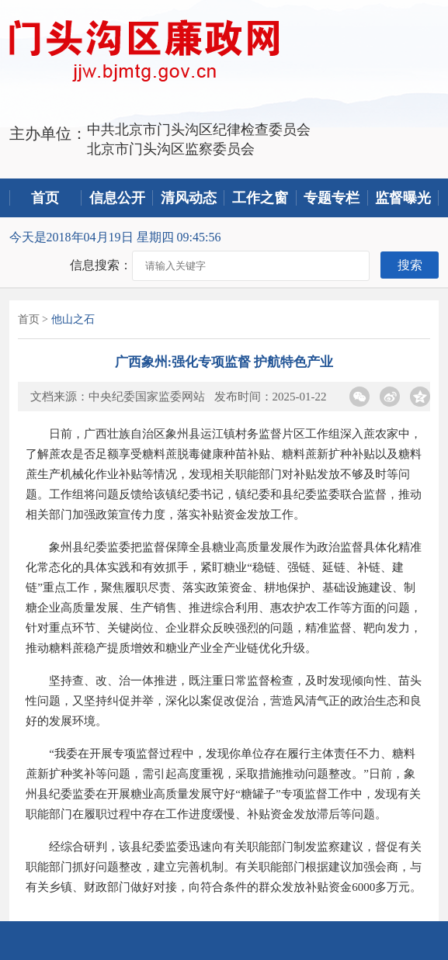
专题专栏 (331, 198)
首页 (45, 198)
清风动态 (189, 198)
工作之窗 (260, 198)
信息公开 (117, 198)
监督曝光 (403, 198)
